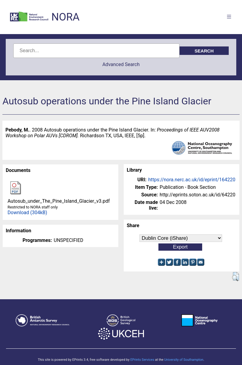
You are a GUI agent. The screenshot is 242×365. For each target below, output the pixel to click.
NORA (65, 17)
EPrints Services (142, 360)
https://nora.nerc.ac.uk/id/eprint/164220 (191, 179)
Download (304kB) (27, 212)
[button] (235, 276)
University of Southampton (183, 360)
